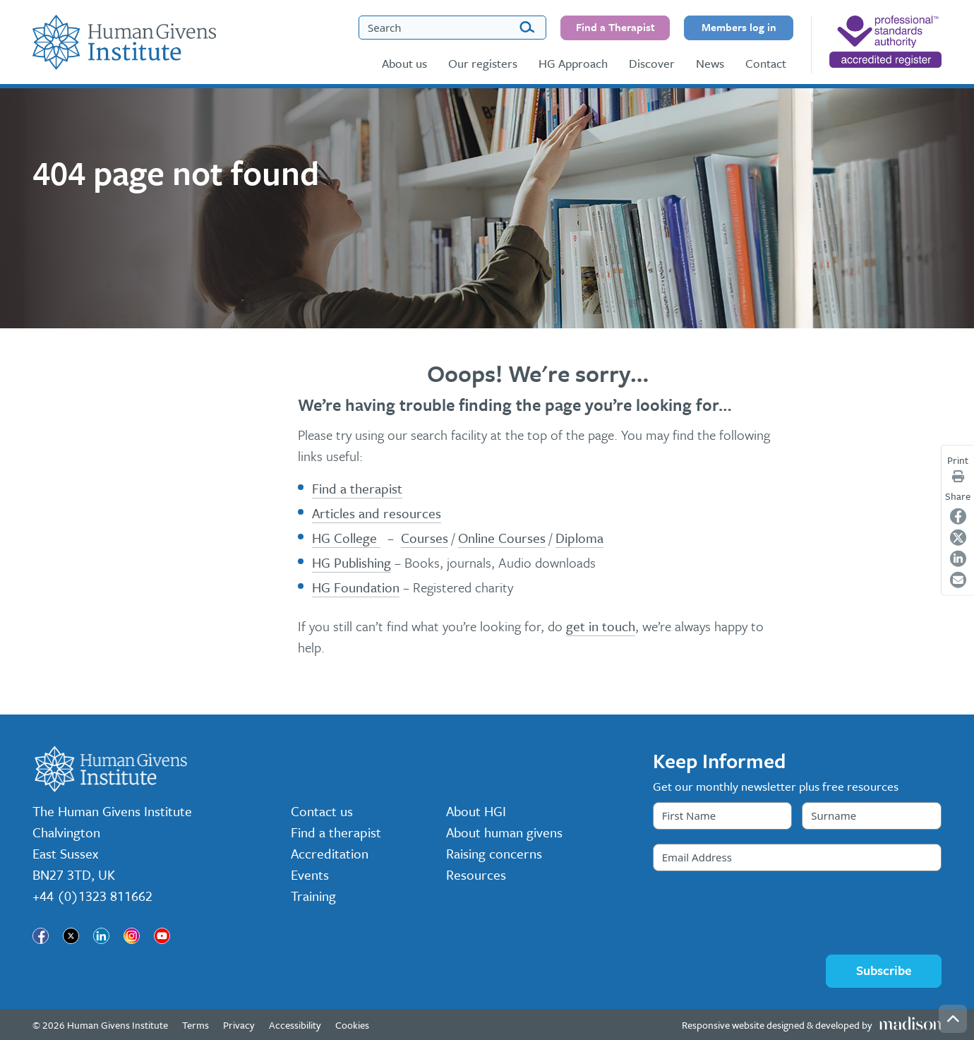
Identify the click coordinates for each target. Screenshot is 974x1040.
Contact (765, 63)
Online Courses (502, 537)
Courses (424, 537)
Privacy (239, 1024)
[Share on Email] (958, 580)
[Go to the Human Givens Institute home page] (124, 42)
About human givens (504, 832)
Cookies (352, 1024)
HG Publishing (351, 562)
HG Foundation (355, 587)
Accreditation (329, 853)
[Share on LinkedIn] (958, 559)
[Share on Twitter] (958, 538)
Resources (476, 874)
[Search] (526, 28)
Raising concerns (494, 853)
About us (404, 63)
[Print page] (958, 476)
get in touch (600, 625)
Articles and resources (376, 512)
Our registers (482, 63)
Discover (652, 63)
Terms (195, 1024)
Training (313, 895)
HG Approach (573, 63)
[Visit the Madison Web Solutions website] (812, 1024)
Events (310, 874)
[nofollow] (885, 42)
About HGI (476, 810)
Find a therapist (357, 488)
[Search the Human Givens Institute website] (452, 28)
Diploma (579, 537)
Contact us (322, 810)
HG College (346, 537)
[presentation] (760, 912)
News (710, 63)
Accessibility (295, 1024)
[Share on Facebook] (958, 516)
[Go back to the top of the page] (953, 1019)
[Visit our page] (40, 936)
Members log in (739, 27)
